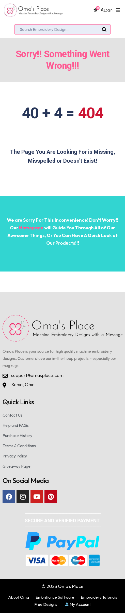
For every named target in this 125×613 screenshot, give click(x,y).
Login (107, 10)
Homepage (31, 228)
